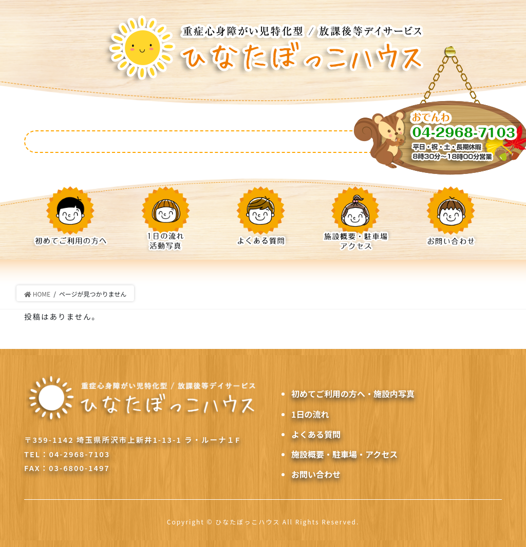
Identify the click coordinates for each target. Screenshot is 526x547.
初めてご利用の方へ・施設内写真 (353, 393)
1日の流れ (310, 414)
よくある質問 (316, 434)
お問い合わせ (316, 474)
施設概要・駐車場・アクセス (344, 454)
